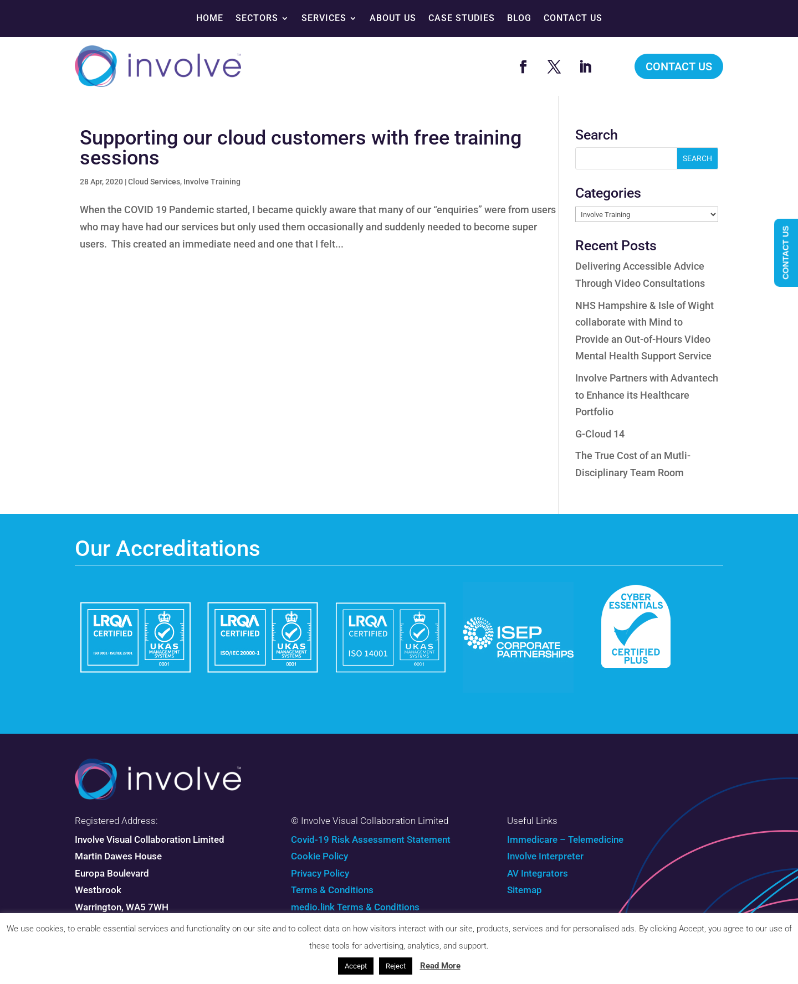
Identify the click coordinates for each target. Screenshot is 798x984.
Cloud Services (154, 181)
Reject (396, 966)
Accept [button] (356, 966)
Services (323, 18)
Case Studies (461, 18)
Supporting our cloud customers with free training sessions (300, 147)
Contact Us (573, 18)
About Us (393, 18)
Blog (519, 18)
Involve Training (212, 181)
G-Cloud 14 (600, 434)
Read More (440, 966)
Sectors (257, 18)
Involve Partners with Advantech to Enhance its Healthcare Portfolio (646, 395)
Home (209, 18)
